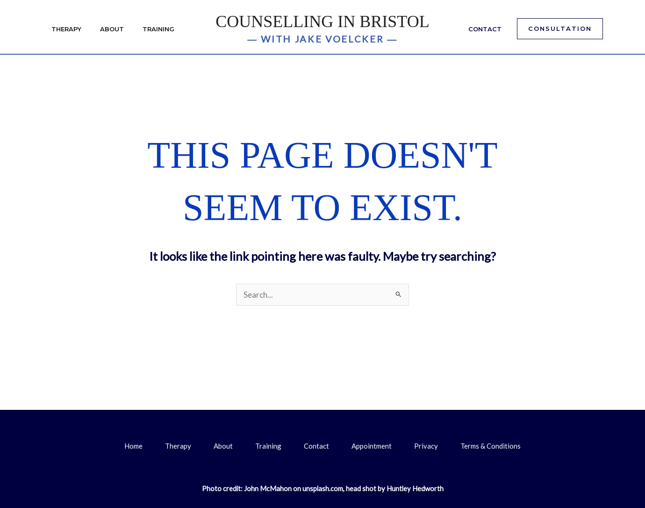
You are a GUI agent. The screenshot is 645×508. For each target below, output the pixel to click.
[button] (560, 28)
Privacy (426, 446)
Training (158, 29)
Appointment (371, 446)
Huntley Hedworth (415, 489)
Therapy (66, 29)
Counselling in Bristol (322, 21)
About (112, 29)
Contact (485, 29)
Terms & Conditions (490, 446)
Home (133, 446)
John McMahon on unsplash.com (293, 489)
